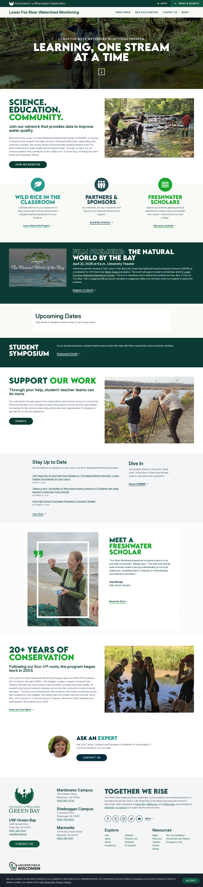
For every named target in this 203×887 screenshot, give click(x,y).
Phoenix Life (131, 843)
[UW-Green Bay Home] (32, 3)
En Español (130, 850)
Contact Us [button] (94, 760)
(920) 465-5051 (65, 842)
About (108, 846)
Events (155, 850)
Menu (186, 3)
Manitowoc (152, 808)
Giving (155, 853)
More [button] (186, 12)
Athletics (129, 840)
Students (129, 846)
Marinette (109, 811)
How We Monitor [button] (31, 166)
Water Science (112, 274)
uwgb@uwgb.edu (18, 838)
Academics (110, 850)
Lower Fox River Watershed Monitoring (44, 12)
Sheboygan (169, 808)
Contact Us (170, 12)
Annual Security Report (178, 843)
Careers (156, 846)
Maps (155, 840)
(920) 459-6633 (65, 823)
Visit (107, 840)
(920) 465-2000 (17, 834)
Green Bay (140, 808)
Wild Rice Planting (146, 12)
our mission (121, 811)
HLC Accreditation (175, 840)
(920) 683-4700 (65, 804)
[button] (101, 72)
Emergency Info (174, 846)
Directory (157, 843)
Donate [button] (23, 424)
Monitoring (123, 12)
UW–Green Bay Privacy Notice (55, 882)
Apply (162, 3)
